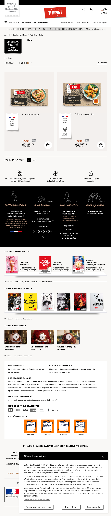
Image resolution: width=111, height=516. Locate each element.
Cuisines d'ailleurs (20, 35)
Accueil (7, 35)
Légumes (61, 385)
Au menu (12, 400)
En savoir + (56, 410)
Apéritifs (33, 35)
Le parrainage (14, 372)
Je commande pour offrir (59, 372)
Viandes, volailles (49, 385)
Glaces (32, 388)
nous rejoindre (95, 205)
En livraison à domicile (17, 369)
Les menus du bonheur (35, 22)
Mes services (67, 22)
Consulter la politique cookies (37, 500)
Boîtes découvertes (28, 391)
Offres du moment (16, 382)
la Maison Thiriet (15, 205)
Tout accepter (94, 507)
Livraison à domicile (87, 369)
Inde (41, 35)
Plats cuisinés (13, 385)
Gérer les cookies (94, 488)
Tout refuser (71, 507)
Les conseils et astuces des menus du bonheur (37, 400)
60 (34, 160)
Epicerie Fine (13, 391)
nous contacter (69, 205)
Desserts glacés (43, 388)
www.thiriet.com (68, 465)
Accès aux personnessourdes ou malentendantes (69, 235)
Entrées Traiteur (41, 382)
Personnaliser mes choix (38, 507)
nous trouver (42, 205)
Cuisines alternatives (88, 388)
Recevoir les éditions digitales (16, 282)
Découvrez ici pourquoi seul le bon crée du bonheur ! (16, 213)
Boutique (42, 391)
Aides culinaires (14, 388)
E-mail (69, 229)
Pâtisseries (55, 388)
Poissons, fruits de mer (30, 385)
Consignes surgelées (68, 369)
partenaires (87, 465)
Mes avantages (100, 22)
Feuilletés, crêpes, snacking (60, 382)
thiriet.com (17, 452)
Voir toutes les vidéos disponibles (18, 356)
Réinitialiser (102, 63)
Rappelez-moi (69, 226)
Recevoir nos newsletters (41, 282)
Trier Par (9, 63)
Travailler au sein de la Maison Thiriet (95, 212)
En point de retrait (36, 369)
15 (28, 160)
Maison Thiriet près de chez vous (42, 212)
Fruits (25, 388)
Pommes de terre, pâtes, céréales (81, 385)
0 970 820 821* (68, 214)
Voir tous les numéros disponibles (18, 319)
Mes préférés (83, 22)
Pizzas (76, 382)
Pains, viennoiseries (70, 388)
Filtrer (24, 63)
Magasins (53, 369)
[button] (91, 10)
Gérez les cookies (17, 455)
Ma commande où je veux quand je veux (42, 220)
